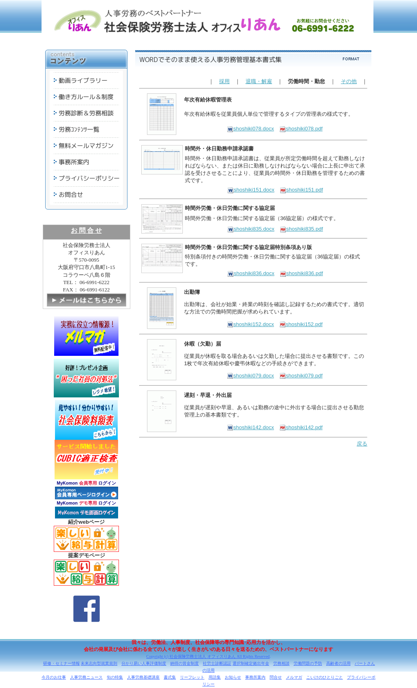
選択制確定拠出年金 (251, 663)
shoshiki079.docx (250, 376)
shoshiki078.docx (250, 129)
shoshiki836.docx (250, 273)
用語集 (214, 677)
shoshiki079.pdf (301, 376)
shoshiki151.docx (250, 190)
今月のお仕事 (54, 677)
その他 (349, 81)
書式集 (170, 677)
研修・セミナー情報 (61, 663)
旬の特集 (115, 677)
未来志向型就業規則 (99, 663)
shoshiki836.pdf (301, 273)
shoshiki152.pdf (301, 324)
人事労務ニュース (86, 677)
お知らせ (233, 677)
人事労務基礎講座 (143, 677)
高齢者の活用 (338, 663)
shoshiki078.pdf (301, 129)
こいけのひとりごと (324, 677)
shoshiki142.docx (250, 427)
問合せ (276, 677)
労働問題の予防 (308, 663)
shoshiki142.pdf (301, 427)
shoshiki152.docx (250, 324)
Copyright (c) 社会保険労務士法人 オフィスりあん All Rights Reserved (208, 656)
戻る (362, 444)
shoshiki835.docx (250, 229)
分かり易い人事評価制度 (143, 663)
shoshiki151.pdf (301, 190)
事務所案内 (255, 677)
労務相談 (281, 663)
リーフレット (192, 677)
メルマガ (294, 677)
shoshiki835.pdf (301, 229)
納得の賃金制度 (184, 663)
